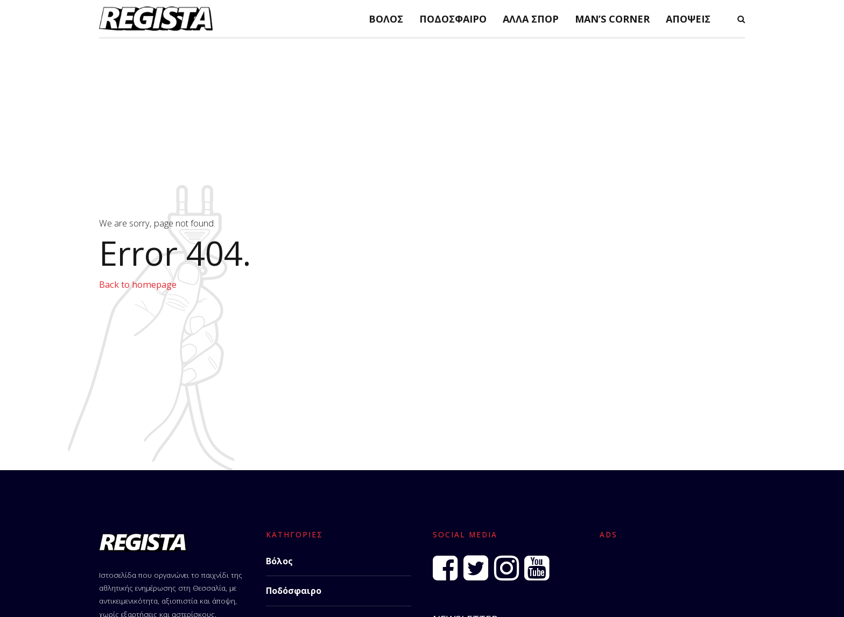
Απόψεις (688, 18)
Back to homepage (138, 284)
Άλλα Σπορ (531, 18)
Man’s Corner (612, 18)
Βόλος (386, 18)
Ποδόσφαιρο (453, 18)
